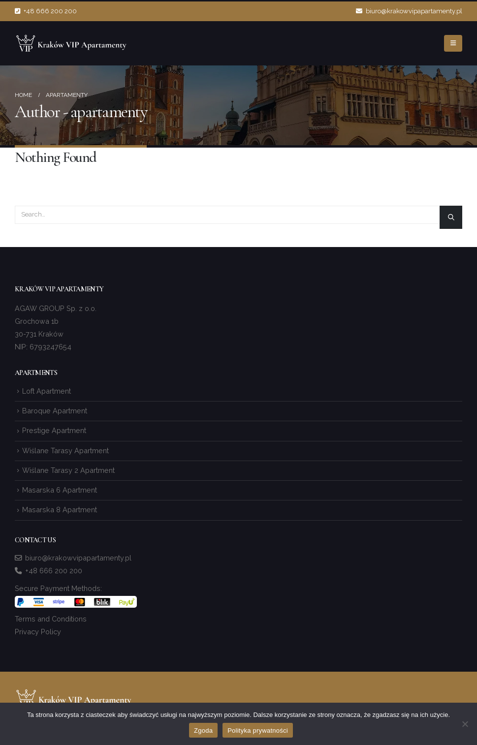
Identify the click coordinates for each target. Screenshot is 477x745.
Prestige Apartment (54, 430)
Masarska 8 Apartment (59, 509)
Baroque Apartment (54, 410)
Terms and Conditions (51, 619)
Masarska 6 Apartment (59, 490)
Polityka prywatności (257, 730)
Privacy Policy (38, 631)
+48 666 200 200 (46, 11)
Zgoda (203, 730)
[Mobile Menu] (453, 43)
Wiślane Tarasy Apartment (65, 450)
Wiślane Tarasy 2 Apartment (68, 470)
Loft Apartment (46, 391)
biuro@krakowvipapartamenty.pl (409, 11)
